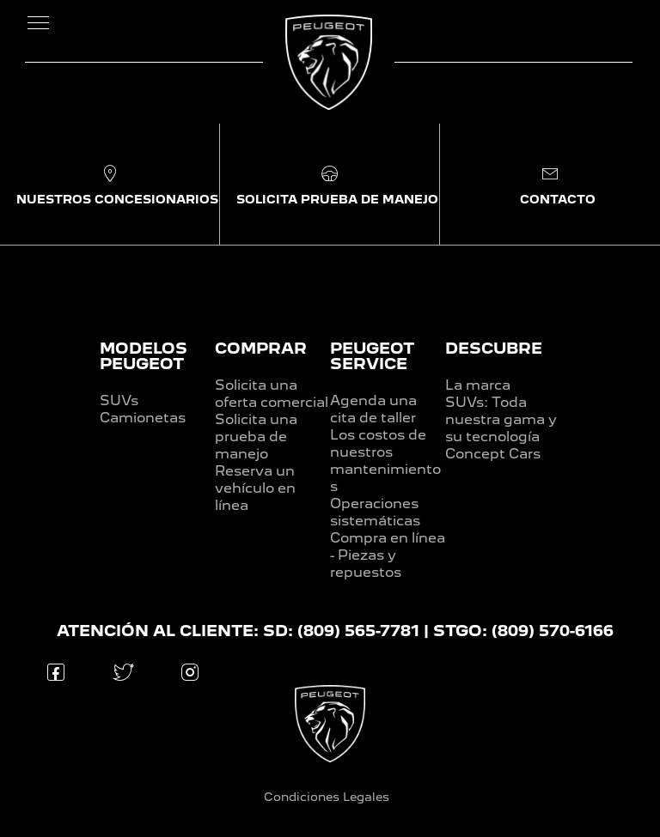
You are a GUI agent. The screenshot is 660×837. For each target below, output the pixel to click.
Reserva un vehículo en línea (255, 488)
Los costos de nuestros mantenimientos (385, 460)
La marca (477, 385)
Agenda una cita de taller (373, 409)
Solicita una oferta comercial (271, 393)
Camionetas (143, 417)
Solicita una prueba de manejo (256, 436)
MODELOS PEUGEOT (143, 356)
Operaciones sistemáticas (375, 512)
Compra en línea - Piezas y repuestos (387, 555)
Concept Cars (493, 454)
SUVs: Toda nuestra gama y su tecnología (501, 419)
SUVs (119, 400)
